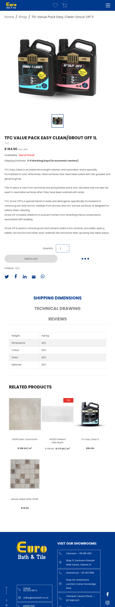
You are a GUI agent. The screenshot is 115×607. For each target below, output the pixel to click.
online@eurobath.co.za (33, 597)
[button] (57, 68)
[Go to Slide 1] (58, 121)
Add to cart (31, 258)
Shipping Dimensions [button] (58, 298)
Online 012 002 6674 (27, 589)
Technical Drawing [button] (57, 308)
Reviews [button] (57, 319)
